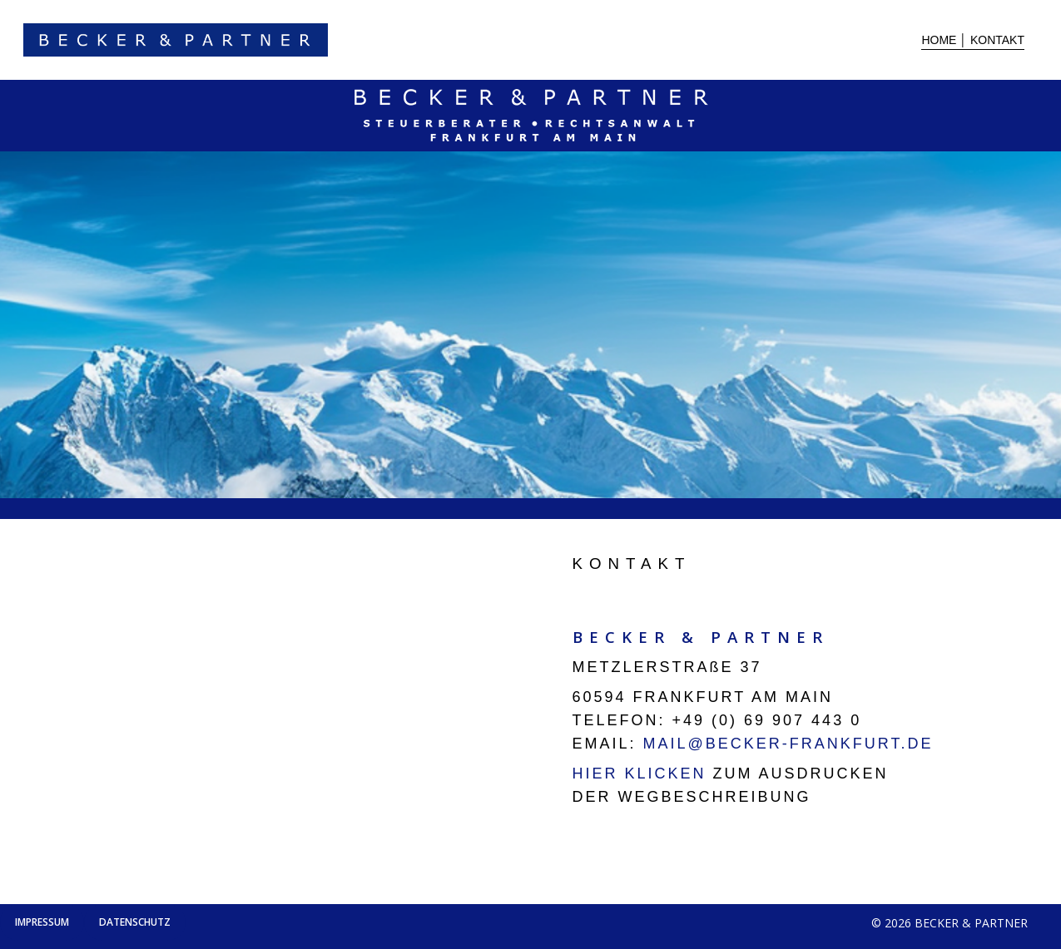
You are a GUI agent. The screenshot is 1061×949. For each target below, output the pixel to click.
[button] (42, 922)
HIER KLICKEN (640, 773)
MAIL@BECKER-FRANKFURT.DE (785, 743)
